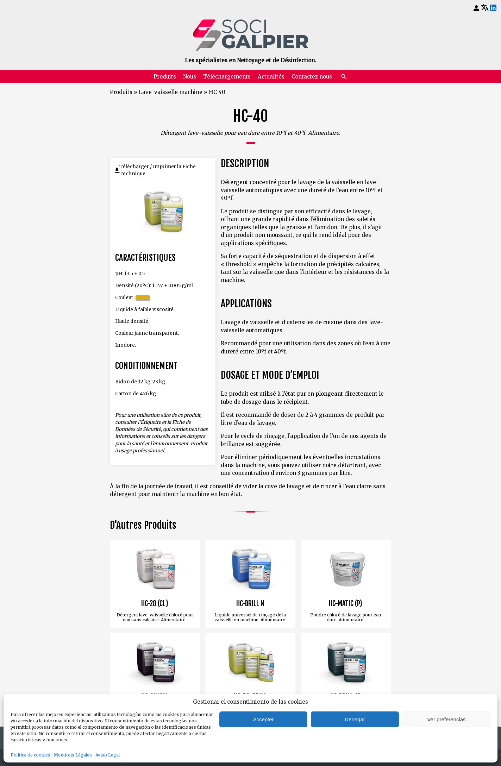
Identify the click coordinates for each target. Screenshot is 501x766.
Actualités (271, 76)
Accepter (263, 719)
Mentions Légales (73, 755)
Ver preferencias (446, 719)
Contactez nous (312, 76)
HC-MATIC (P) (345, 603)
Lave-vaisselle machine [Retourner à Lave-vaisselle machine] (170, 92)
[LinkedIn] (493, 8)
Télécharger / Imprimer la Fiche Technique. (157, 170)
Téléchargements (227, 76)
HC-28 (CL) (154, 603)
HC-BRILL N (250, 603)
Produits (165, 76)
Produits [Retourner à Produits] (121, 92)
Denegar (355, 719)
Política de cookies (30, 755)
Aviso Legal (107, 755)
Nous (189, 76)
